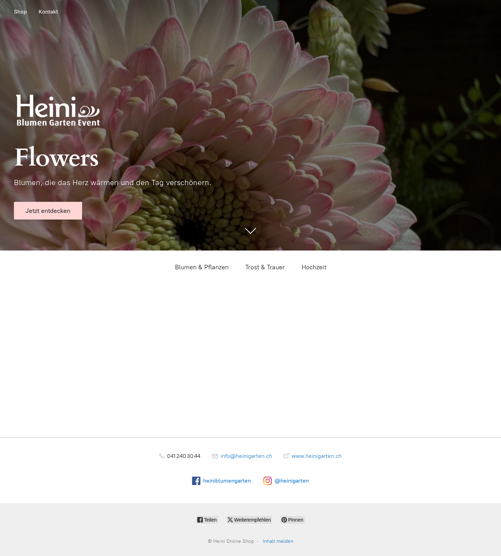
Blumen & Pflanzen (202, 267)
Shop (20, 11)
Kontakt (48, 11)
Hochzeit (314, 267)
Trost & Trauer (265, 267)
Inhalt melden (278, 541)
